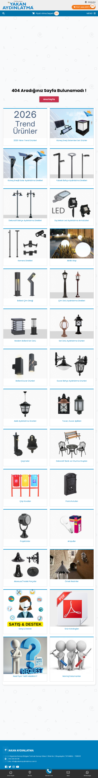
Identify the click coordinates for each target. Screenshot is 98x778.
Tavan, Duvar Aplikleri (71, 421)
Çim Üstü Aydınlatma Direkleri (71, 300)
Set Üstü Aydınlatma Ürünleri (72, 341)
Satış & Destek (25, 628)
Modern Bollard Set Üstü (25, 341)
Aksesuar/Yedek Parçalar (25, 581)
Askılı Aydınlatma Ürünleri (25, 421)
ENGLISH (90, 2)
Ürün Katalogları (72, 628)
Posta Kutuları (72, 501)
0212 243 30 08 (13, 759)
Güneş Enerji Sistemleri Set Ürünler (71, 140)
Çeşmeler (25, 461)
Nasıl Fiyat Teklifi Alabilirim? (25, 676)
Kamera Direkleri (25, 260)
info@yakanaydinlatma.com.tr (24, 761)
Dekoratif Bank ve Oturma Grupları (71, 461)
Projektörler (25, 541)
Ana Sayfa (49, 99)
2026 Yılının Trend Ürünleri (25, 140)
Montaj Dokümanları (72, 676)
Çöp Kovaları (25, 501)
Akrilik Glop (71, 260)
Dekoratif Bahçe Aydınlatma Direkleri (25, 220)
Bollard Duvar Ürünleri (25, 381)
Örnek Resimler (72, 581)
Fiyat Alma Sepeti (84, 6)
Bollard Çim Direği (25, 300)
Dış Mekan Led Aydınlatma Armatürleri (72, 220)
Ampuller (72, 541)
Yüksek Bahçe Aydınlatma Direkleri (71, 180)
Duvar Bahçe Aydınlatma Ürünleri (72, 381)
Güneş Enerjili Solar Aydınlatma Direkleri (25, 180)
